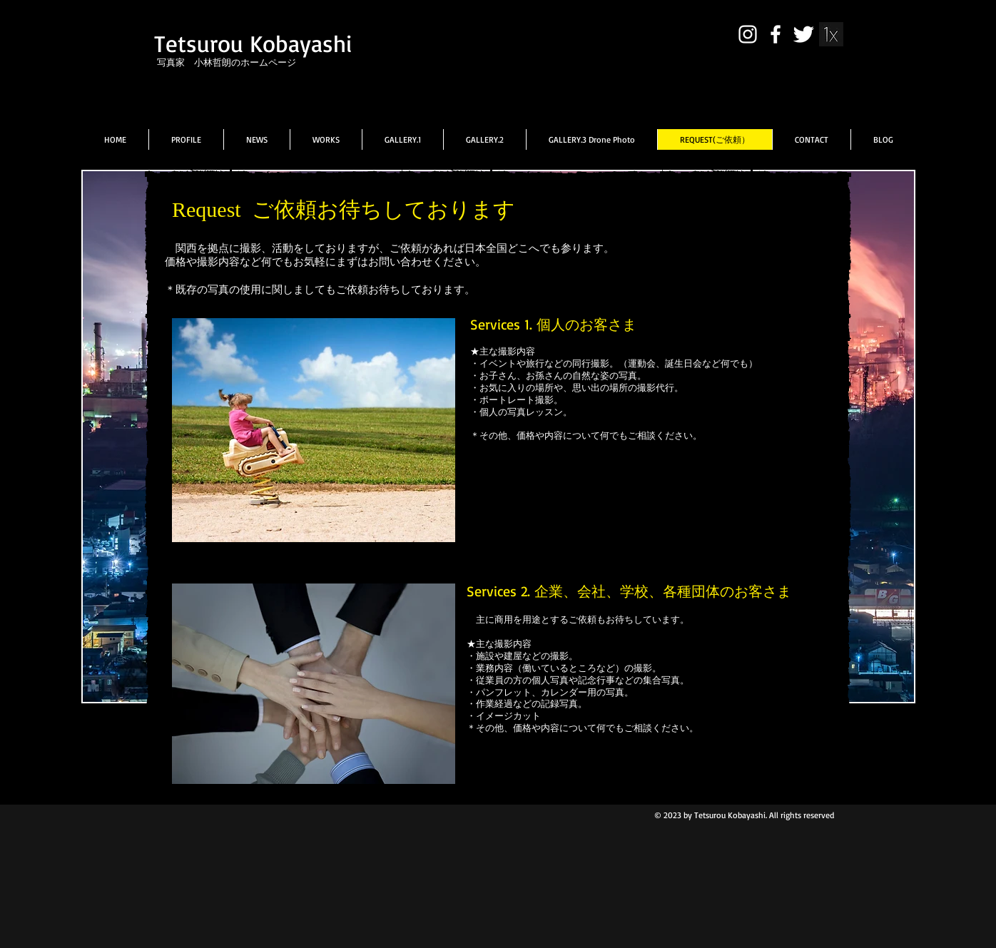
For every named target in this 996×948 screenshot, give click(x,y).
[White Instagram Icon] (748, 34)
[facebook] (775, 34)
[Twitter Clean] (803, 34)
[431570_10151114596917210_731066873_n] (831, 34)
